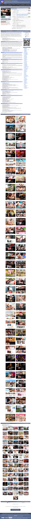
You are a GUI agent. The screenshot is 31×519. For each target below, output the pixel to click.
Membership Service (22, 513)
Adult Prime (17, 10)
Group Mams (25, 65)
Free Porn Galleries (15, 5)
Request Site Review (5, 513)
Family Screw (25, 59)
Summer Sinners (26, 83)
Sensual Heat (25, 79)
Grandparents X (26, 64)
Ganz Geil (25, 62)
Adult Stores (13, 4)
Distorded (25, 58)
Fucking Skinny (25, 61)
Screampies (25, 78)
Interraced (25, 67)
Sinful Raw (25, 80)
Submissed (25, 82)
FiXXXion (25, 60)
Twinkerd (25, 86)
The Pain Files (25, 85)
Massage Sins (25, 71)
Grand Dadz (25, 63)
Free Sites (9, 4)
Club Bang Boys (26, 52)
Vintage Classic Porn (26, 87)
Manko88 (25, 70)
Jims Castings (25, 68)
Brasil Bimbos (25, 51)
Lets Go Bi (25, 69)
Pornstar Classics (26, 75)
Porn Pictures (28, 4)
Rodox (25, 77)
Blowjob (27, 14)
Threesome (17, 14)
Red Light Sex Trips (26, 76)
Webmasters (27, 513)
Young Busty (25, 88)
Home (2, 4)
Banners (18, 513)
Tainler (25, 84)
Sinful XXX (25, 81)
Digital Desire (25, 56)
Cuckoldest (25, 55)
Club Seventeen (26, 53)
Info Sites (18, 4)
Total (26, 36)
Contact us (15, 513)
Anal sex (25, 14)
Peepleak (25, 73)
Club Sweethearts (26, 54)
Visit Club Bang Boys (15, 509)
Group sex (20, 14)
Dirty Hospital (25, 57)
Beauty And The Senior (26, 49)
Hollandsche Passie (26, 66)
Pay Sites (5, 4)
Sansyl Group (7, 424)
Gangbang (23, 14)
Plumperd (25, 74)
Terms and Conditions (11, 513)
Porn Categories (23, 4)
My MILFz (25, 72)
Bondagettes (25, 50)
